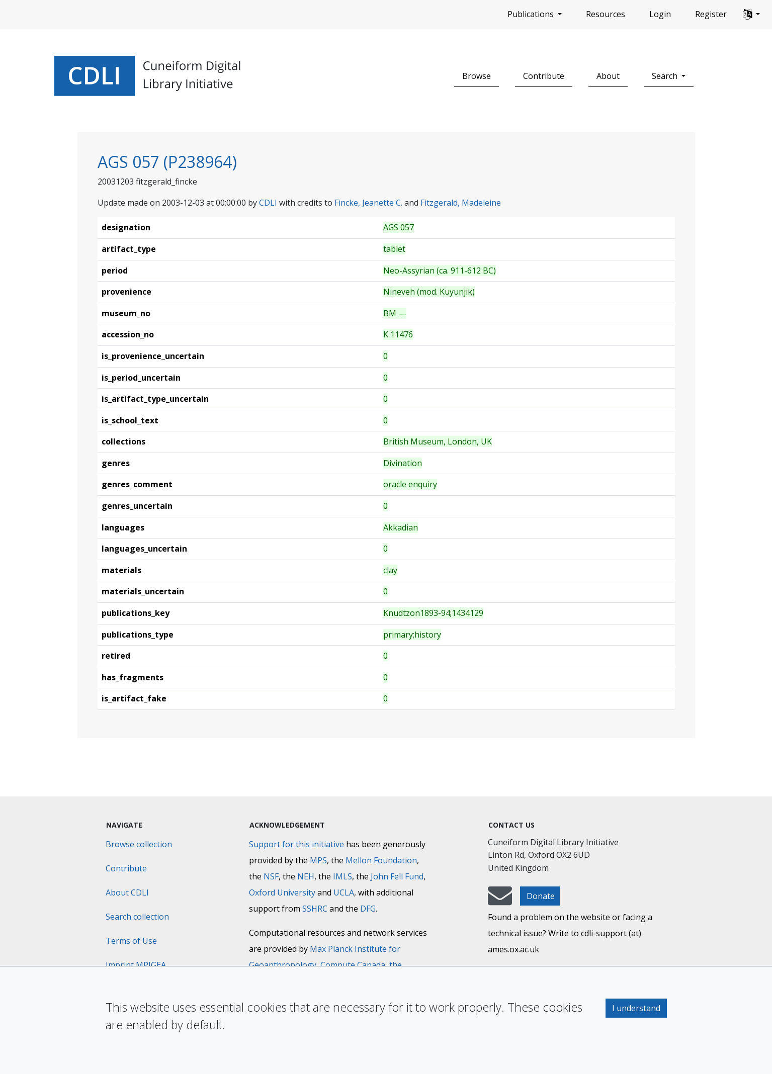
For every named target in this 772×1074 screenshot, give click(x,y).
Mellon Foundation (381, 860)
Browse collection (139, 844)
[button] (751, 14)
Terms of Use (131, 940)
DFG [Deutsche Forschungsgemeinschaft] (368, 908)
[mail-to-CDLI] (500, 900)
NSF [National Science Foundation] (271, 876)
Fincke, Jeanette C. (368, 202)
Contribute (543, 75)
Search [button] (665, 75)
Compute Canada (352, 964)
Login (660, 14)
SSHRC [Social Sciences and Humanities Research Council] (314, 908)
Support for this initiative (296, 844)
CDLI (268, 202)
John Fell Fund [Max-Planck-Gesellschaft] (397, 876)
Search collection (137, 916)
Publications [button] (531, 14)
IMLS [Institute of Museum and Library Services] (342, 876)
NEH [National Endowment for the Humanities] (305, 876)
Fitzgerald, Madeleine (460, 202)
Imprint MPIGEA (136, 964)
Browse (476, 75)
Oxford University (282, 892)
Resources (605, 14)
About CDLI (127, 892)
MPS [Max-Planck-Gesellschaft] (318, 860)
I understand (636, 1008)
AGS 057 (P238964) (167, 161)
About (608, 75)
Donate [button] (541, 896)
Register (711, 14)
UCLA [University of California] (343, 892)
